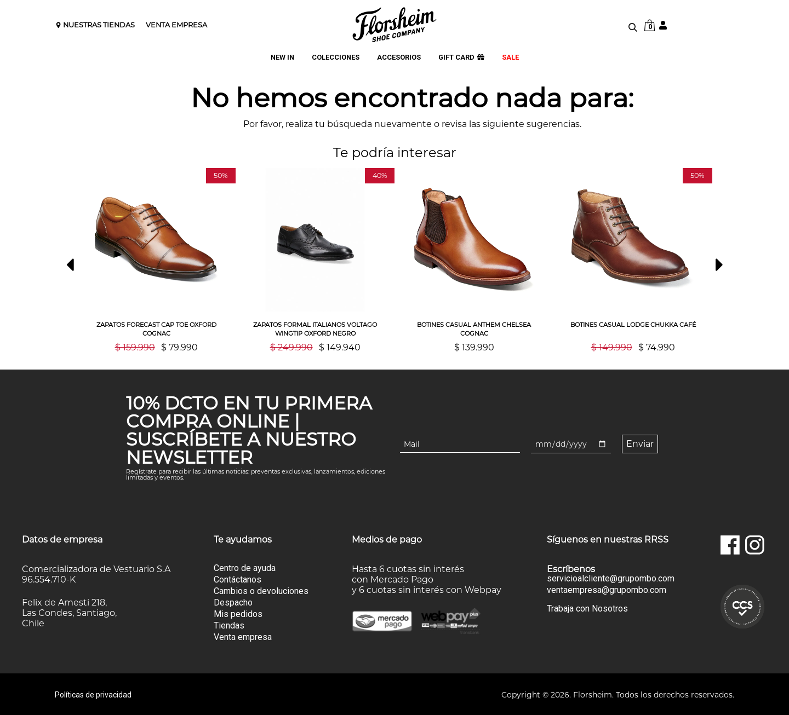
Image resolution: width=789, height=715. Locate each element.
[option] (156, 259)
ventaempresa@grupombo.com (606, 589)
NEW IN (282, 57)
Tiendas (229, 624)
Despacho (233, 601)
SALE (510, 57)
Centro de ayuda (245, 567)
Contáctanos (237, 578)
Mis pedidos (238, 613)
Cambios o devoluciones (261, 590)
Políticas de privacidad (93, 693)
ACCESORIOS (399, 57)
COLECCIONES (335, 57)
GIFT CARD (461, 57)
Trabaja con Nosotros (587, 607)
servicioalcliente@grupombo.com (610, 577)
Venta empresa (243, 636)
